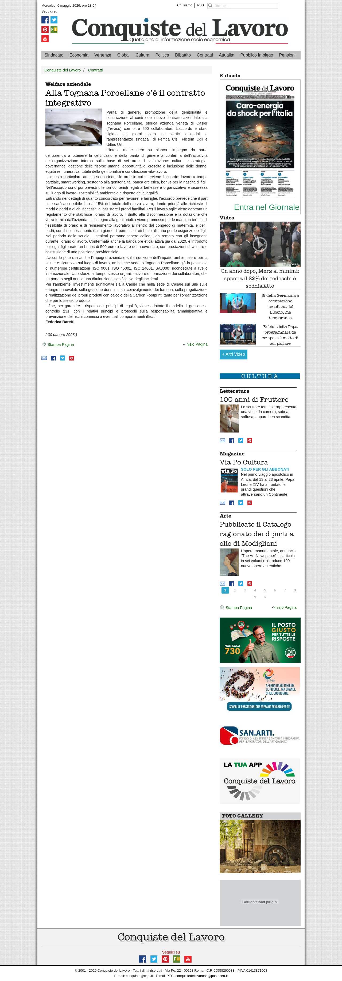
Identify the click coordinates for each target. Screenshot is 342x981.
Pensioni (287, 55)
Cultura (142, 55)
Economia (78, 55)
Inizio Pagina (195, 344)
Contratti (205, 55)
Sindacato (53, 55)
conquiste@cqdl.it (139, 976)
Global (123, 55)
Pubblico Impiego (256, 55)
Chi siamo (184, 5)
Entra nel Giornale (267, 206)
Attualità (226, 55)
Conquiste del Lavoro (62, 70)
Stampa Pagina (57, 345)
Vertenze (102, 55)
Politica (162, 55)
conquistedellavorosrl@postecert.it (202, 976)
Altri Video (233, 354)
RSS (200, 5)
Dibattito (183, 55)
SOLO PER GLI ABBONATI (265, 469)
